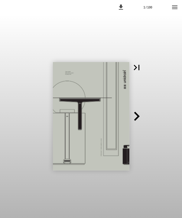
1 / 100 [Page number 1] (147, 7)
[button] (121, 7)
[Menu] (174, 7)
